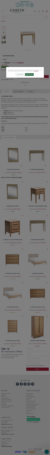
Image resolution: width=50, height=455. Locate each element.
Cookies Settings (20, 74)
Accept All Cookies (29, 74)
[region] (25, 72)
